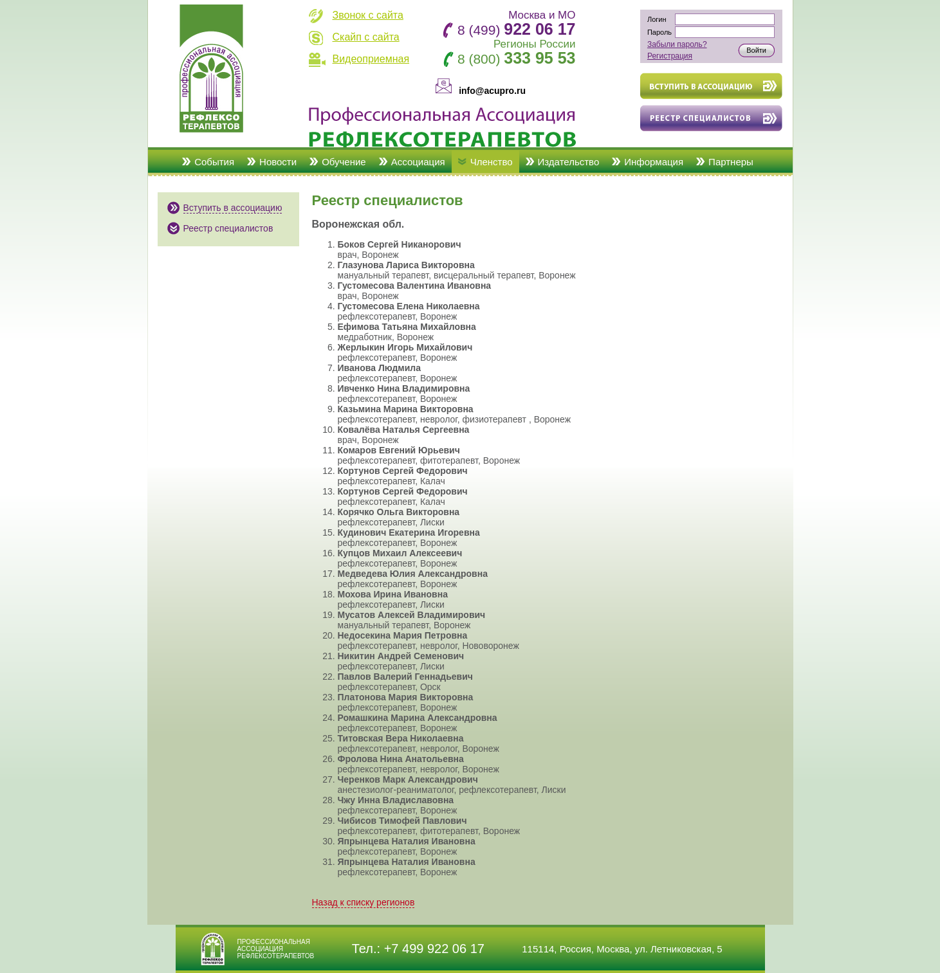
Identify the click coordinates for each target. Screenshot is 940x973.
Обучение (344, 161)
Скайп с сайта (366, 37)
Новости (278, 161)
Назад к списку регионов (363, 902)
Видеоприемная (371, 58)
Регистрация (669, 55)
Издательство (569, 161)
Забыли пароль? (677, 44)
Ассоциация (418, 161)
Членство (491, 161)
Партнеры (730, 161)
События (214, 161)
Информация (653, 161)
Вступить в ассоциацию (232, 208)
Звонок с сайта (368, 15)
